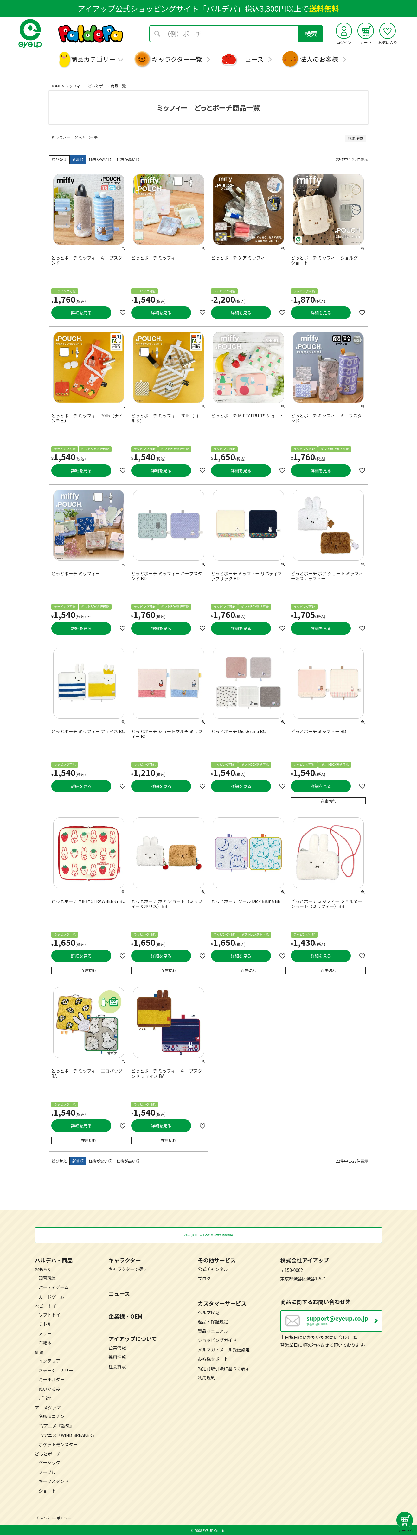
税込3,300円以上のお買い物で (208, 1235)
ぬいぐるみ (49, 1388)
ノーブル (47, 1471)
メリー (45, 1333)
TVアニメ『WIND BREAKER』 (67, 1435)
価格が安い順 (100, 159)
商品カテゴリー (93, 59)
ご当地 (45, 1398)
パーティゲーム (53, 1287)
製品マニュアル (213, 1330)
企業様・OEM (126, 1316)
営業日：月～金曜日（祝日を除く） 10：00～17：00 (344, 1324)
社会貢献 (117, 1366)
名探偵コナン (52, 1416)
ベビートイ (45, 1306)
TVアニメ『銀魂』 (56, 1425)
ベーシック (49, 1462)
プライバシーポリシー (53, 1517)
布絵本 (45, 1342)
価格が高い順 (128, 159)
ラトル (45, 1324)
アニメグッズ (48, 1407)
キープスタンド (54, 1481)
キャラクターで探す (128, 1269)
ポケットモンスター (58, 1444)
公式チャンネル (213, 1269)
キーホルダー (52, 1379)
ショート (47, 1490)
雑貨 (39, 1352)
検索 (311, 33)
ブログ (204, 1278)
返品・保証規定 (213, 1321)
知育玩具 (47, 1277)
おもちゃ (43, 1269)
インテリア (49, 1361)
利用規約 (206, 1377)
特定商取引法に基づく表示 (224, 1368)
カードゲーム (52, 1296)
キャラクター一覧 (177, 59)
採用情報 (117, 1357)
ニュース (251, 59)
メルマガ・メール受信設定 (224, 1349)
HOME (55, 85)
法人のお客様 (319, 59)
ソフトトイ (49, 1314)
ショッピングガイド (217, 1340)
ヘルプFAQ (208, 1312)
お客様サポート (213, 1359)
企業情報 (117, 1347)
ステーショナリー (56, 1370)
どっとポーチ (48, 1453)
